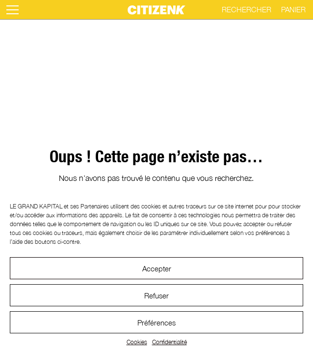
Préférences (156, 322)
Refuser (156, 295)
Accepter (156, 268)
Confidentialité (169, 342)
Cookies (137, 342)
